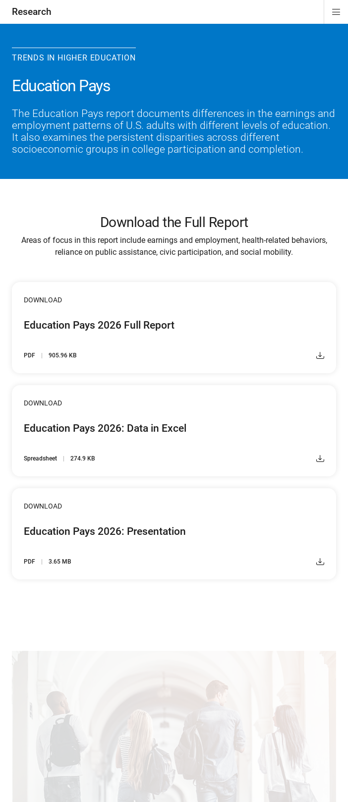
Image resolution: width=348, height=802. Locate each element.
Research (32, 11)
